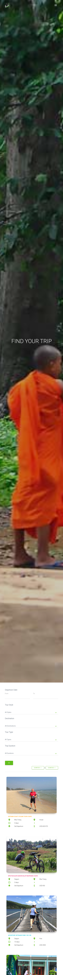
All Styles (31, 712)
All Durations (31, 753)
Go (9, 763)
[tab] (31, 710)
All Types (31, 740)
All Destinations (31, 726)
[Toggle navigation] (55, 5)
